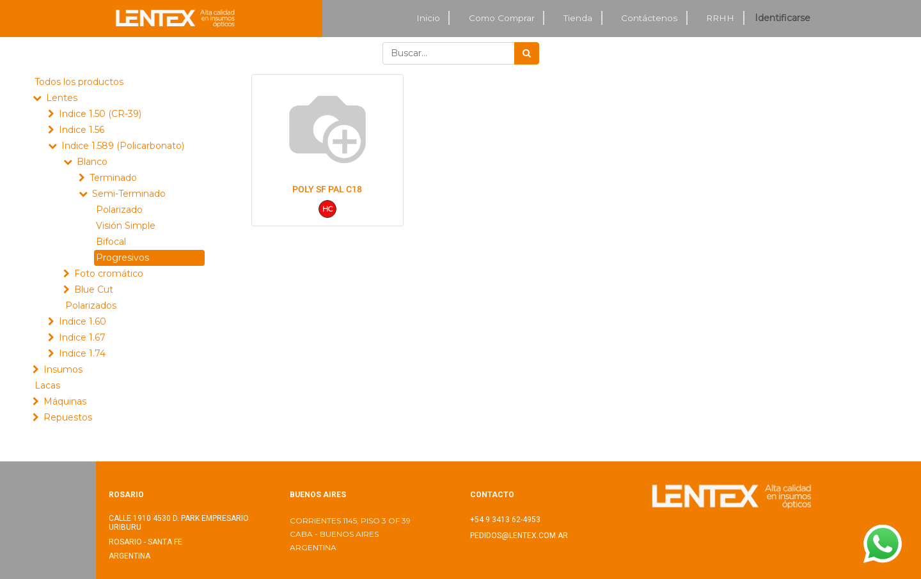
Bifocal (111, 241)
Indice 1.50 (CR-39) (100, 114)
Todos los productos (79, 82)
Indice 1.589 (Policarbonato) (122, 145)
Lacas (47, 385)
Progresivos (122, 257)
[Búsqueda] (526, 53)
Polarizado (119, 209)
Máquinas (64, 401)
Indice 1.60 (82, 321)
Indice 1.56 (81, 129)
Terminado (113, 177)
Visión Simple (125, 225)
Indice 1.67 (82, 337)
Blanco (92, 161)
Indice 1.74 (82, 353)
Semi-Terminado (129, 193)
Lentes (61, 98)
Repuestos (67, 417)
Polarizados (90, 305)
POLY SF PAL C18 (327, 189)
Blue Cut (93, 289)
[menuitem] (428, 18)
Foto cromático (108, 273)
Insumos (63, 369)
